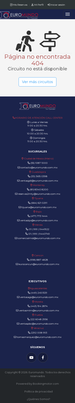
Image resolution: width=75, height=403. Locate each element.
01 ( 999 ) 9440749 (39, 233)
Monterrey (39, 185)
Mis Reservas (19, 4)
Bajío (39, 211)
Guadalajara (39, 171)
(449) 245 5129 (39, 292)
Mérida (39, 224)
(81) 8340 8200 (39, 189)
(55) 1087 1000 (39, 162)
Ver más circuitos (37, 82)
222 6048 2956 (39, 319)
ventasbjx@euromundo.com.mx (37, 220)
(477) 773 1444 (39, 215)
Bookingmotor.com (46, 383)
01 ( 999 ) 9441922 (39, 229)
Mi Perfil (37, 4)
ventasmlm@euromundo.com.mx (37, 310)
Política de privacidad (38, 391)
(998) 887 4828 (39, 259)
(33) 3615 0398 (39, 176)
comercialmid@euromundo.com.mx (37, 238)
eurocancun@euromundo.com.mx (37, 264)
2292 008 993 (39, 332)
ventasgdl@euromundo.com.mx (37, 180)
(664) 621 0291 (38, 202)
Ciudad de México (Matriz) (39, 158)
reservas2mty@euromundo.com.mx (37, 193)
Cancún (38, 255)
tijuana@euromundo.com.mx (37, 207)
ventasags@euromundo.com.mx (37, 297)
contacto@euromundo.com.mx (37, 167)
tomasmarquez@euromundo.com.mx (37, 337)
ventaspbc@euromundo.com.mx (37, 323)
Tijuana (38, 198)
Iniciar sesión (56, 4)
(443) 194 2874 (39, 306)
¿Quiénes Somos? (38, 399)
